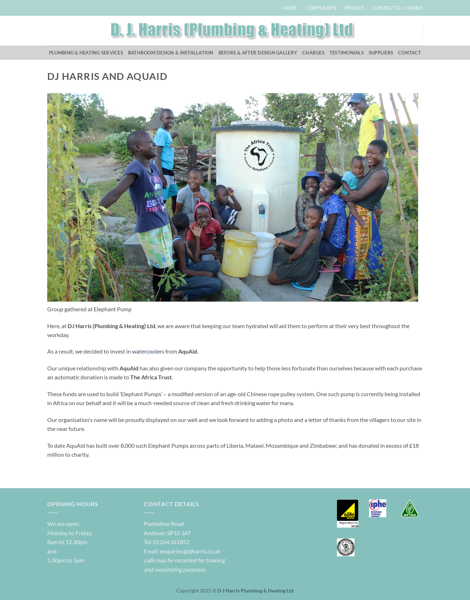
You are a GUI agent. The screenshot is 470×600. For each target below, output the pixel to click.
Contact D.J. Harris (397, 8)
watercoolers (148, 351)
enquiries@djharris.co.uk (189, 551)
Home (290, 8)
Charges (313, 53)
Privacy (354, 8)
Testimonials (346, 53)
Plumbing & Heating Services (86, 53)
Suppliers (381, 53)
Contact (409, 53)
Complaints (321, 8)
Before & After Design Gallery (258, 53)
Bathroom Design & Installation (171, 53)
